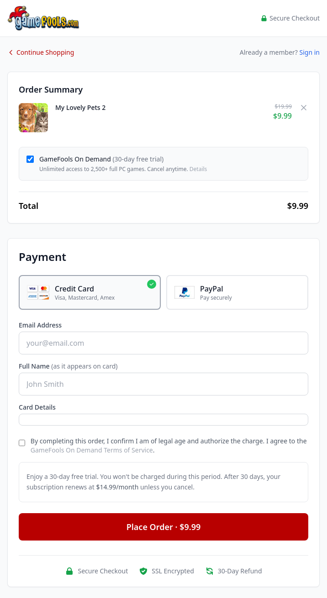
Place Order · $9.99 (164, 526)
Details (198, 169)
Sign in (310, 52)
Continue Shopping (40, 52)
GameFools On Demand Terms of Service (92, 450)
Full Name (68, 366)
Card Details (37, 407)
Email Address (40, 325)
